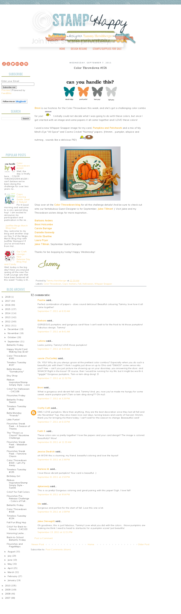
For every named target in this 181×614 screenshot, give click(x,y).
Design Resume (79, 49)
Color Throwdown (52, 284)
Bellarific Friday (15, 345)
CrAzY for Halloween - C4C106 (18, 390)
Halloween (88, 284)
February (13, 576)
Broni (40, 387)
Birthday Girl (13, 476)
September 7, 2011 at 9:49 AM (54, 349)
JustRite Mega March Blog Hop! (17, 226)
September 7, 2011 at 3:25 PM (54, 398)
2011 (8, 325)
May (10, 564)
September (14, 341)
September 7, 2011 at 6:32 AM (54, 311)
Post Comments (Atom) (58, 549)
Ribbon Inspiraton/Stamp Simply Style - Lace (18, 382)
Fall (79, 284)
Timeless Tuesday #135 (16, 470)
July (10, 555)
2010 (8, 585)
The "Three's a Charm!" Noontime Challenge (18, 435)
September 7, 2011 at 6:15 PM (54, 421)
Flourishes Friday (16, 395)
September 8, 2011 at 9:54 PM (54, 494)
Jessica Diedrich (46, 451)
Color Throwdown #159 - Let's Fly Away (17, 463)
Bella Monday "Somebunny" (15, 370)
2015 (8, 309)
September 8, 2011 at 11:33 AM (54, 442)
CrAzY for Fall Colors (18, 492)
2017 (8, 301)
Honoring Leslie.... (16, 533)
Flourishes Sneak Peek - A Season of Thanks (18, 426)
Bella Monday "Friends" (14, 414)
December (13, 329)
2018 (8, 296)
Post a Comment (44, 538)
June (10, 560)
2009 (8, 589)
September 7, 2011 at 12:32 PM (54, 378)
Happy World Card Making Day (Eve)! (17, 350)
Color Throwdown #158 (17, 510)
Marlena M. (43, 469)
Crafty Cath (44, 408)
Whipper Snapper (103, 284)
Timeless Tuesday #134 (16, 517)
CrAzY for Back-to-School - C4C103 (17, 528)
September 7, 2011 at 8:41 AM (54, 331)
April (10, 568)
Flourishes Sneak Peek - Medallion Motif (17, 444)
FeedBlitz (6, 93)
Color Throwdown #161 (17, 357)
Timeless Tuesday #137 (16, 363)
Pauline (42, 300)
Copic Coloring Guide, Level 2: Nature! (23, 198)
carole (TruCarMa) (47, 358)
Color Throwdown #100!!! (23, 166)
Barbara (42, 320)
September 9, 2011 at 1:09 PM (54, 511)
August (12, 551)
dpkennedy (43, 486)
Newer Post (38, 544)
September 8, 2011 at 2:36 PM (54, 459)
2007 (8, 598)
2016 (8, 305)
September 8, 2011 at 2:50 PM (54, 477)
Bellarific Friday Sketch (15, 401)
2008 (8, 593)
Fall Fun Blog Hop (16, 522)
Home (62, 49)
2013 (8, 317)
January (12, 580)
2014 (8, 313)
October (12, 337)
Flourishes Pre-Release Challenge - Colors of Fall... (18, 498)
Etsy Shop (12, 375)
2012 (8, 321)
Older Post (143, 544)
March (11, 572)
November (14, 333)
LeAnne (42, 341)
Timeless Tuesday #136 (16, 407)
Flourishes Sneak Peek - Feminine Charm (17, 454)
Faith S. (42, 431)
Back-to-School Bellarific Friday (16, 538)
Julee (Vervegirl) (46, 521)
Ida (39, 503)
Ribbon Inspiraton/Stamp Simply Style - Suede (17, 484)
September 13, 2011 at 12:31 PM (55, 532)
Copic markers (69, 284)
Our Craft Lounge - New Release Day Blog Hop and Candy (17, 258)
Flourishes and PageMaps (15, 545)
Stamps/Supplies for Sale (107, 49)
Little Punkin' (13, 419)
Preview (6, 90)
